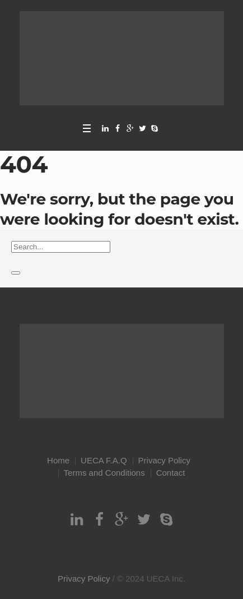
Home (58, 460)
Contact (170, 472)
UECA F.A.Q (104, 460)
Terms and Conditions (104, 472)
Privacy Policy (164, 460)
